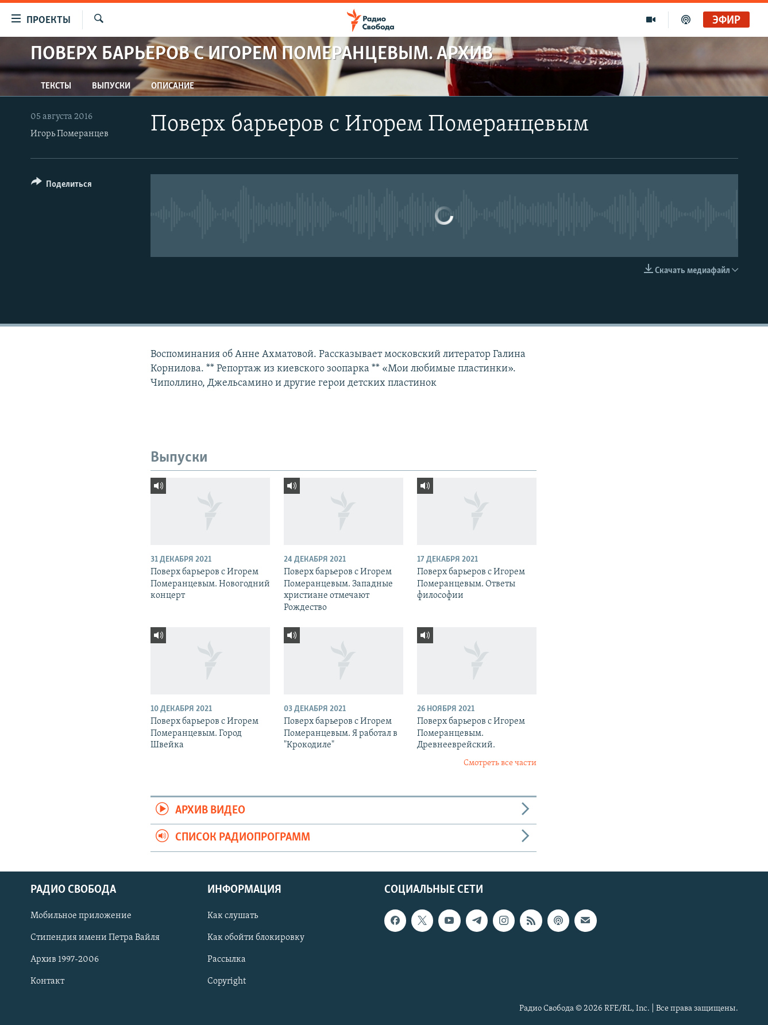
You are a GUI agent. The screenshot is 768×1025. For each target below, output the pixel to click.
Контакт (47, 981)
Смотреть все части (500, 763)
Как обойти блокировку (255, 937)
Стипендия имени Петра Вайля (95, 937)
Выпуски (111, 86)
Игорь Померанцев (69, 134)
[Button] (61, 186)
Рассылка (226, 959)
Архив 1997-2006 (64, 959)
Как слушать (232, 915)
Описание (172, 86)
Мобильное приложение (81, 915)
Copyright (226, 981)
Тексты (56, 86)
